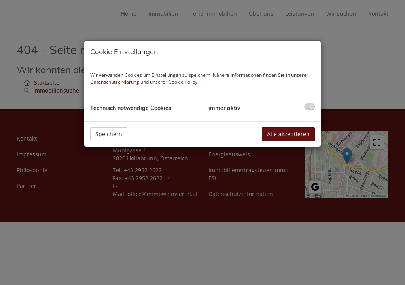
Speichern (108, 134)
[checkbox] (309, 106)
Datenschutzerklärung (114, 81)
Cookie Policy (182, 81)
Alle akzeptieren (288, 134)
